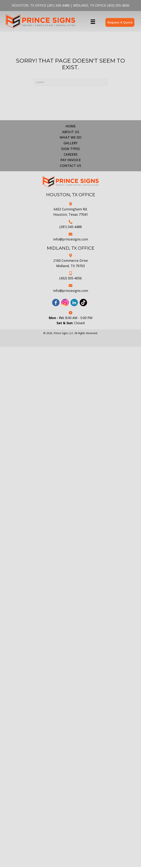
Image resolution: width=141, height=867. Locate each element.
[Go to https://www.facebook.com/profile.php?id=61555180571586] (55, 302)
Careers (70, 154)
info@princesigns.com (70, 239)
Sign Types (70, 148)
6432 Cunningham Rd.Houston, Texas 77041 (70, 212)
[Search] (70, 82)
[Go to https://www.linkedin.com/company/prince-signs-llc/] (74, 302)
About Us (70, 132)
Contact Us (70, 165)
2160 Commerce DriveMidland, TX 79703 (70, 263)
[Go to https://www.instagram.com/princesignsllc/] (65, 302)
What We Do (71, 137)
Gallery (70, 143)
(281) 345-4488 (58, 5)
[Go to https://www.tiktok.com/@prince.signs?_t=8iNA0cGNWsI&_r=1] (83, 302)
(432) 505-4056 (118, 5)
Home (71, 126)
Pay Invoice (70, 160)
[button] (119, 22)
